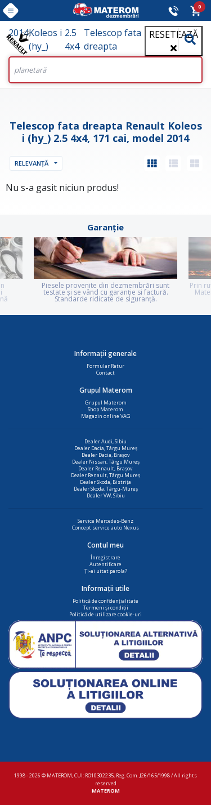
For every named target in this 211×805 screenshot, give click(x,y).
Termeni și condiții (105, 607)
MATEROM (106, 790)
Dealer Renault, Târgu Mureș (105, 475)
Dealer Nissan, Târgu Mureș (106, 461)
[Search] (105, 69)
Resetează (173, 40)
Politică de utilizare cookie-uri (105, 614)
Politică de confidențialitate (105, 600)
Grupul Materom (106, 402)
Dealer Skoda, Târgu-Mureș (106, 488)
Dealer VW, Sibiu (106, 495)
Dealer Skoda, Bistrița (105, 482)
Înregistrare (105, 557)
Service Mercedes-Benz (105, 520)
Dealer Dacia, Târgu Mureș (105, 448)
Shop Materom (105, 409)
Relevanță (31, 163)
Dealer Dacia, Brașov (106, 455)
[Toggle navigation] (10, 10)
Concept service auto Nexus (105, 527)
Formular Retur (105, 366)
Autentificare (105, 564)
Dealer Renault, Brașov (105, 468)
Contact (105, 372)
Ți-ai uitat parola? (105, 571)
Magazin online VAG (106, 416)
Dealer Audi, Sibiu (105, 441)
